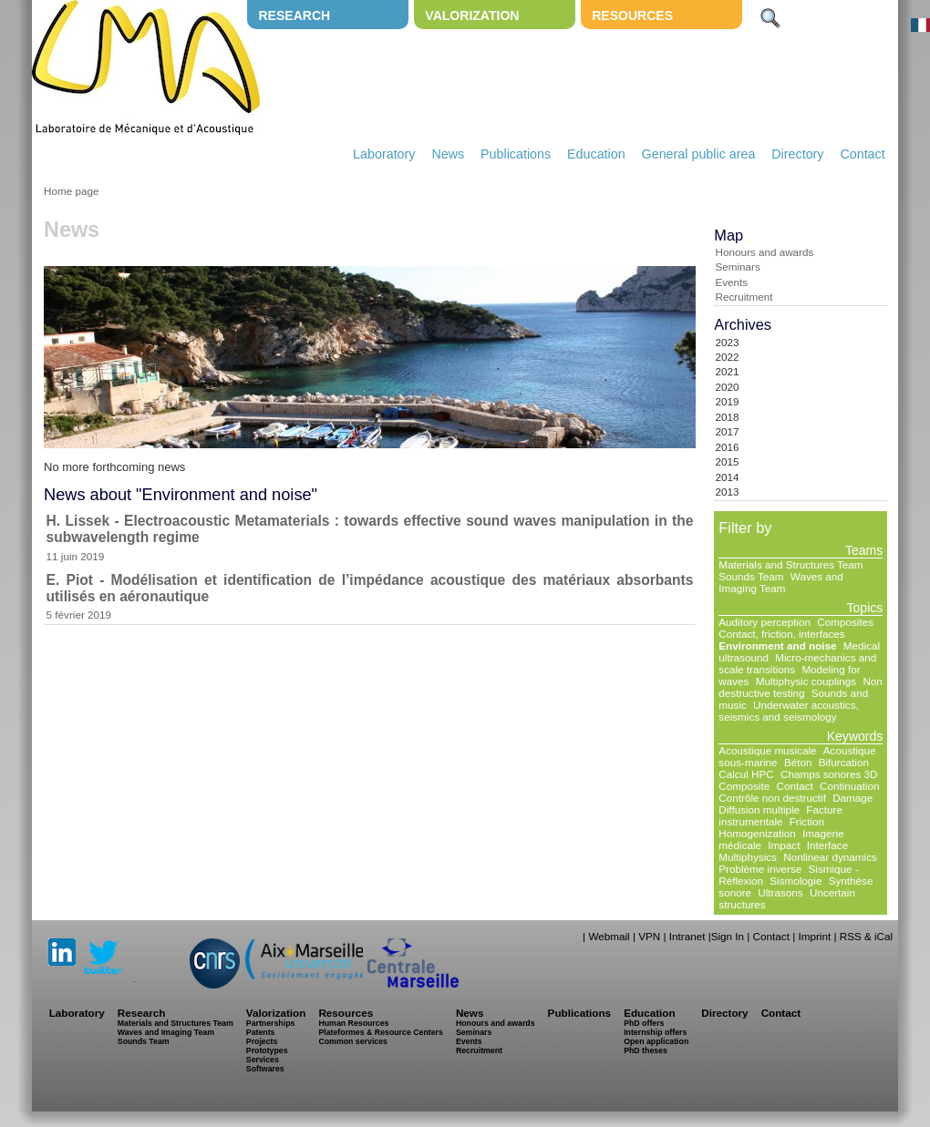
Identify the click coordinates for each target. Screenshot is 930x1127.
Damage (852, 798)
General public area (699, 154)
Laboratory (384, 154)
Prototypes (267, 1050)
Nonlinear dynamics (830, 857)
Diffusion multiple (759, 809)
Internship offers (655, 1032)
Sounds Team (750, 576)
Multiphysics (747, 857)
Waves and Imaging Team (780, 582)
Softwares (265, 1068)
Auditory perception (764, 622)
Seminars (737, 266)
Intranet (687, 936)
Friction (807, 821)
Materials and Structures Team (790, 564)
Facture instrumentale (780, 815)
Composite (744, 786)
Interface (827, 845)
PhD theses (645, 1050)
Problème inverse (759, 869)
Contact (862, 154)
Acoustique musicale (767, 750)
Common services (353, 1041)
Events (731, 282)
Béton (798, 762)
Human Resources (353, 1023)
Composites (845, 622)
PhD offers (644, 1023)
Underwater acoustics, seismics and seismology (788, 710)
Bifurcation (844, 762)
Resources (632, 15)
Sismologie (796, 880)
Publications (515, 154)
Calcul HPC (745, 774)
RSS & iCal (866, 936)
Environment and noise (777, 645)
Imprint (814, 936)
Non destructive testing (800, 687)
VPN (649, 936)
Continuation (850, 786)
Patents (260, 1032)
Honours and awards (764, 252)
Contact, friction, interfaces (781, 634)
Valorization (472, 15)
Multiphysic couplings (806, 681)
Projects (262, 1041)
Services (262, 1059)
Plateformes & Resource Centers (380, 1032)
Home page (71, 191)
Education (596, 154)
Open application (656, 1041)
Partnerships (270, 1023)
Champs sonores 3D (829, 774)
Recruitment (743, 296)
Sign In (727, 936)
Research (294, 15)
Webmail (608, 936)
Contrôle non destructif (772, 798)
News (447, 154)
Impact (784, 845)
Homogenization (756, 833)
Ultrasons (780, 892)
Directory (797, 154)
